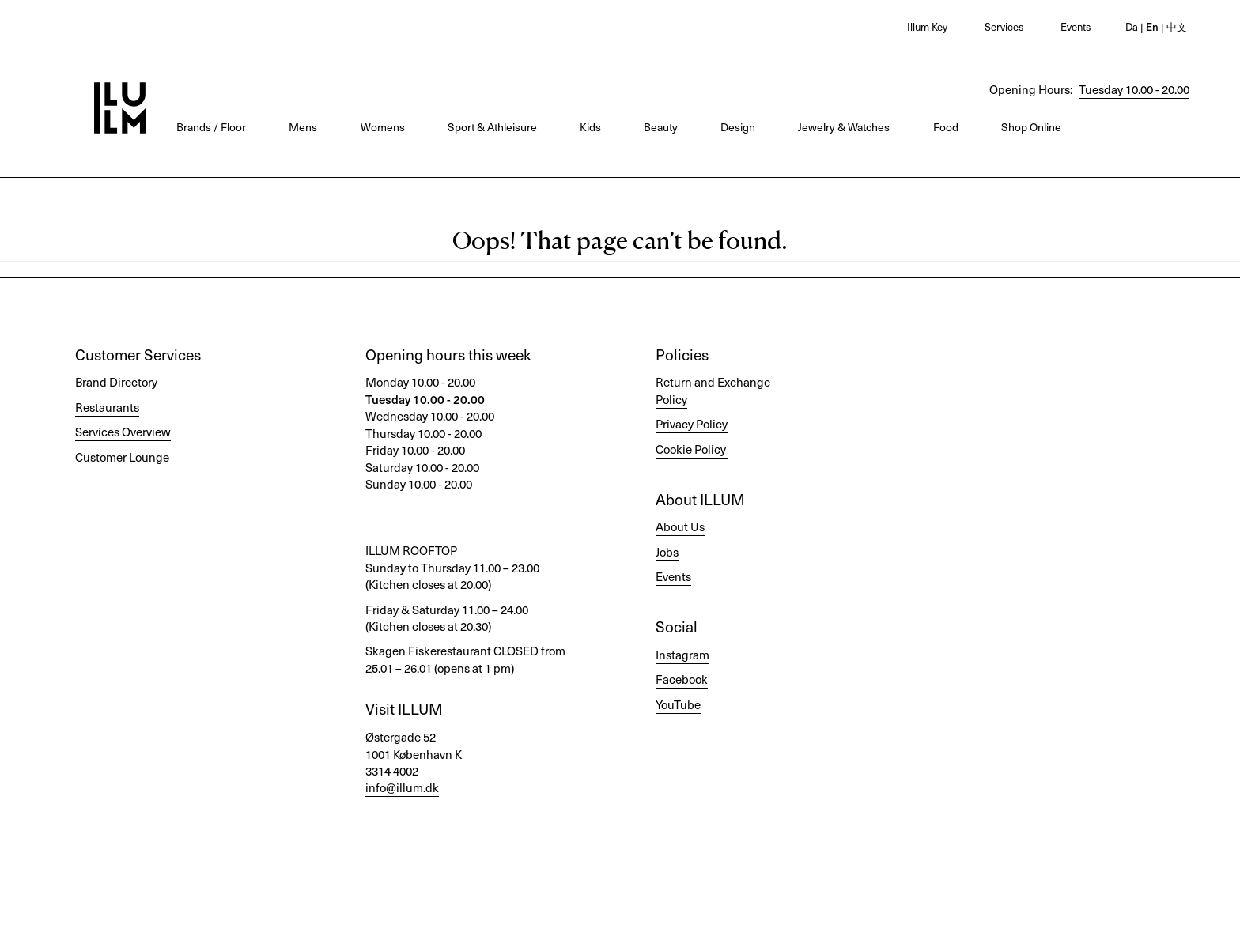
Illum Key (927, 26)
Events (1075, 26)
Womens (383, 127)
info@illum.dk (402, 787)
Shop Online (1031, 127)
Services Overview (123, 431)
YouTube (678, 704)
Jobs (667, 551)
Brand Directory (116, 382)
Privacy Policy (692, 423)
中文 (1175, 26)
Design (737, 127)
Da (1131, 26)
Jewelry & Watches (844, 127)
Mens (303, 127)
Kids (590, 127)
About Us (680, 526)
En (1151, 26)
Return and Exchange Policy (713, 390)
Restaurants (107, 407)
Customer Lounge (122, 457)
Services (1004, 26)
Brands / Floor (211, 127)
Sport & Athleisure (492, 127)
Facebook (682, 679)
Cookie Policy (691, 449)
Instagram (682, 654)
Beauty (661, 127)
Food (945, 127)
